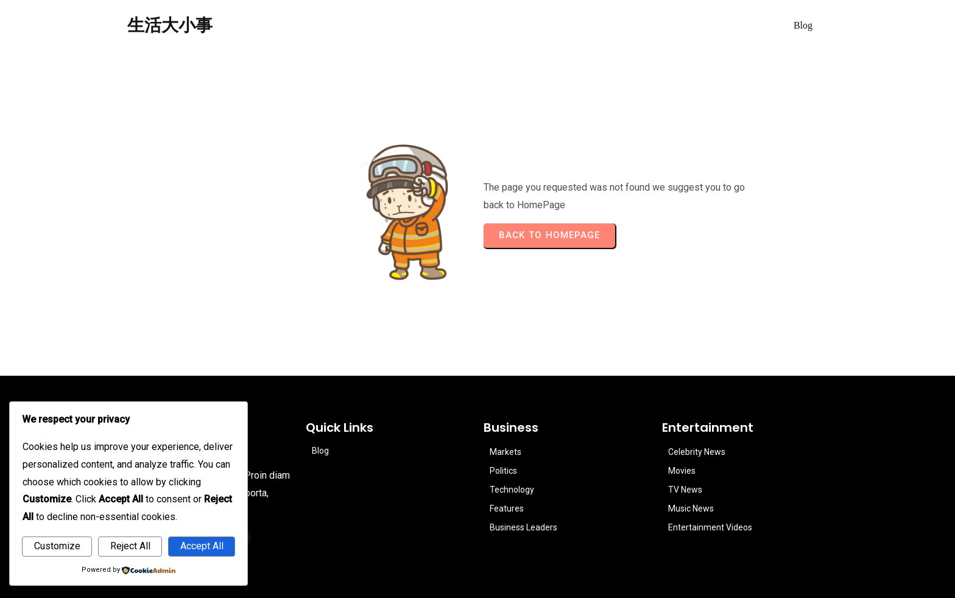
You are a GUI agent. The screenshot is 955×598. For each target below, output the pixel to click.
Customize (57, 546)
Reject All (130, 546)
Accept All (202, 546)
